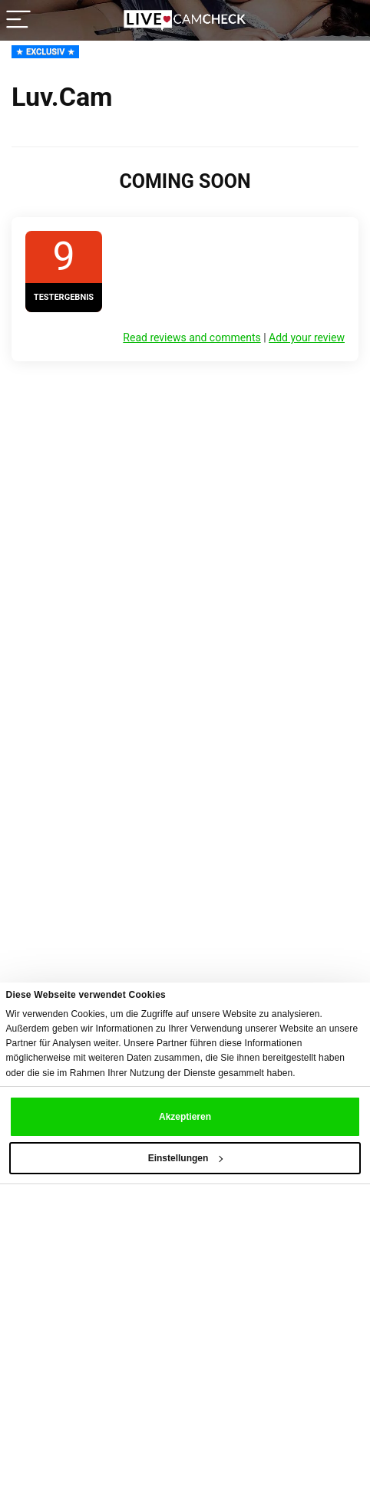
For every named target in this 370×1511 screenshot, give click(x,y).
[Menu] (18, 20)
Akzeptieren (185, 1116)
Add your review (307, 337)
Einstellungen (185, 1158)
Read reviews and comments (191, 337)
